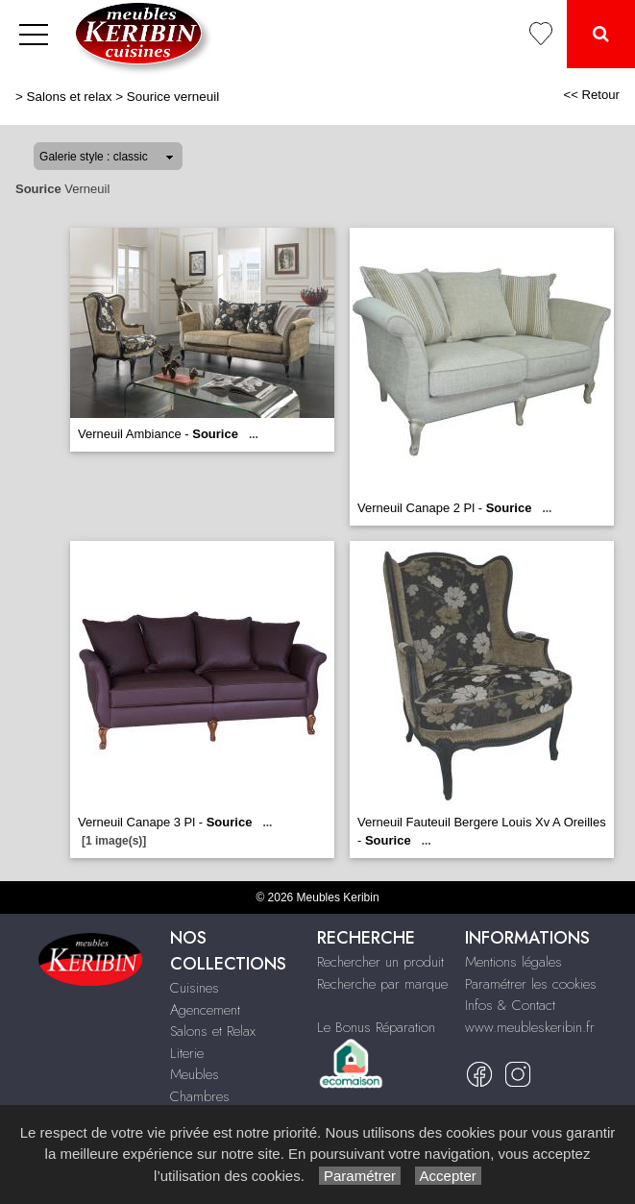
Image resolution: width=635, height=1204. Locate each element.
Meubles (194, 1074)
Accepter (448, 1175)
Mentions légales (513, 961)
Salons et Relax (213, 1031)
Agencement (205, 1009)
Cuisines (194, 987)
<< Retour (591, 94)
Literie (187, 1053)
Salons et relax (69, 96)
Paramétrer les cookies (531, 984)
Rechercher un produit (380, 961)
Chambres (200, 1096)
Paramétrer (360, 1175)
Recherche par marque (382, 984)
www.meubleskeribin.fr (530, 1027)
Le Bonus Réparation (376, 1027)
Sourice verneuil (173, 96)
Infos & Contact (510, 1005)
